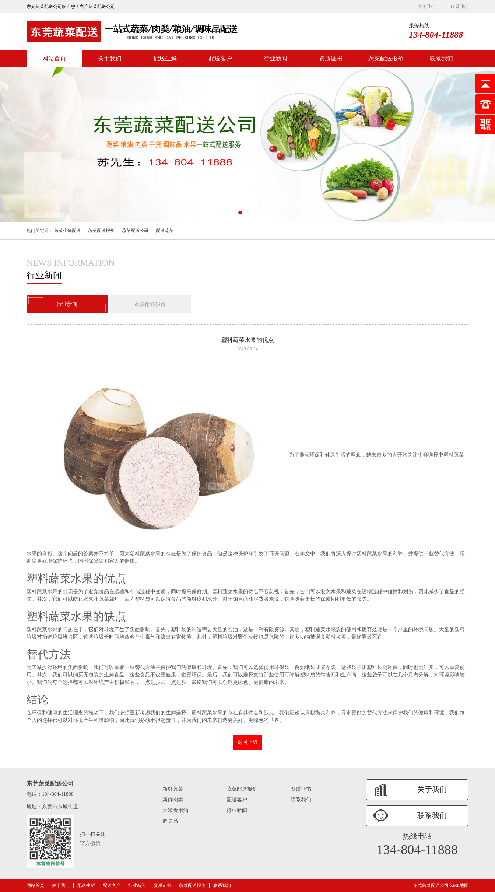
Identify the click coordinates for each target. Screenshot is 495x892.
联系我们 (459, 6)
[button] (240, 212)
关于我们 (427, 6)
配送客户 (220, 58)
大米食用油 (175, 810)
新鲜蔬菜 (172, 789)
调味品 (170, 821)
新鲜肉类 (172, 799)
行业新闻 (275, 58)
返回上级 (247, 742)
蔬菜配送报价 (386, 58)
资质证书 (331, 58)
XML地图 (459, 885)
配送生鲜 (165, 58)
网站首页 (54, 58)
